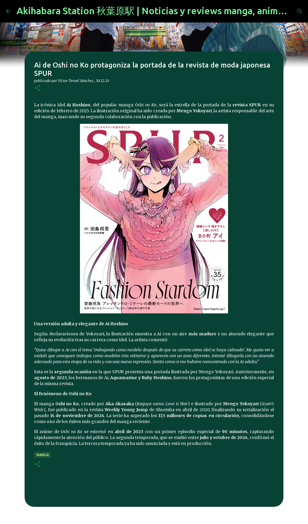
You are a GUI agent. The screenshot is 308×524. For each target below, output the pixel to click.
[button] (37, 88)
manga (42, 455)
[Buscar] (299, 11)
